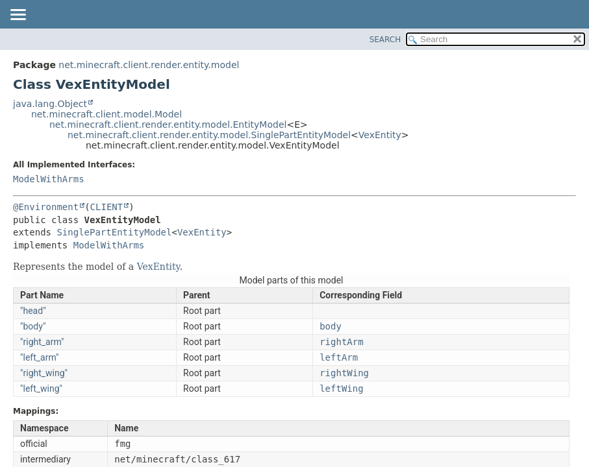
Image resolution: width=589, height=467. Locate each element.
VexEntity (379, 135)
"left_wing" (41, 388)
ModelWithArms (48, 179)
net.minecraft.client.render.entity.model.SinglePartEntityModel (209, 135)
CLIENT (106, 207)
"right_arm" (42, 342)
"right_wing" (44, 373)
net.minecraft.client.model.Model (106, 114)
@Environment (46, 207)
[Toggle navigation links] (17, 15)
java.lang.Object (50, 104)
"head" (33, 310)
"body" (32, 326)
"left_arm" (39, 357)
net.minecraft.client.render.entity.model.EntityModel (167, 124)
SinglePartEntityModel (113, 232)
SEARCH (385, 39)
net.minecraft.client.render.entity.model (148, 65)
